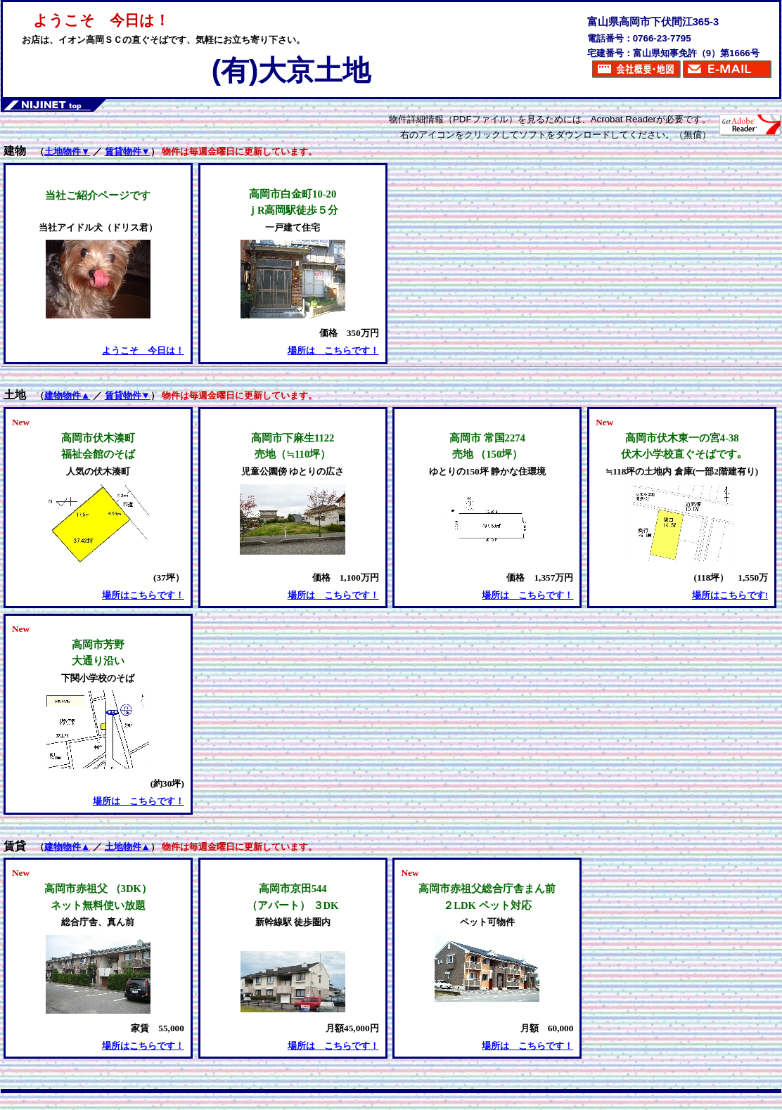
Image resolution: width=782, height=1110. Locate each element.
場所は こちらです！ (333, 350)
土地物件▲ (127, 846)
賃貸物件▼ (127, 151)
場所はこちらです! (730, 595)
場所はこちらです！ (143, 595)
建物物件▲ (67, 395)
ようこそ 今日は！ (143, 350)
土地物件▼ (67, 151)
